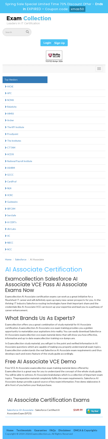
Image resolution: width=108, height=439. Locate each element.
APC (8, 93)
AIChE (8, 86)
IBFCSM (9, 208)
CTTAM (9, 147)
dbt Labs (10, 229)
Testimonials (23, 430)
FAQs (53, 430)
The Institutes (12, 140)
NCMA (9, 100)
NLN (7, 188)
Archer (9, 120)
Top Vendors (10, 79)
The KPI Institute (14, 127)
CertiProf (10, 181)
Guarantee (40, 430)
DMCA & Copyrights (85, 430)
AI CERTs (10, 222)
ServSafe (10, 215)
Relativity (10, 106)
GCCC (9, 174)
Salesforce (20, 259)
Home (8, 259)
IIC (7, 235)
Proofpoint (11, 134)
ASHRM (9, 167)
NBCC (8, 242)
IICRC (8, 195)
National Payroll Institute (18, 161)
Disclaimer (64, 430)
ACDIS (9, 154)
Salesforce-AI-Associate (20, 409)
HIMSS (9, 113)
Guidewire (10, 201)
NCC (8, 249)
